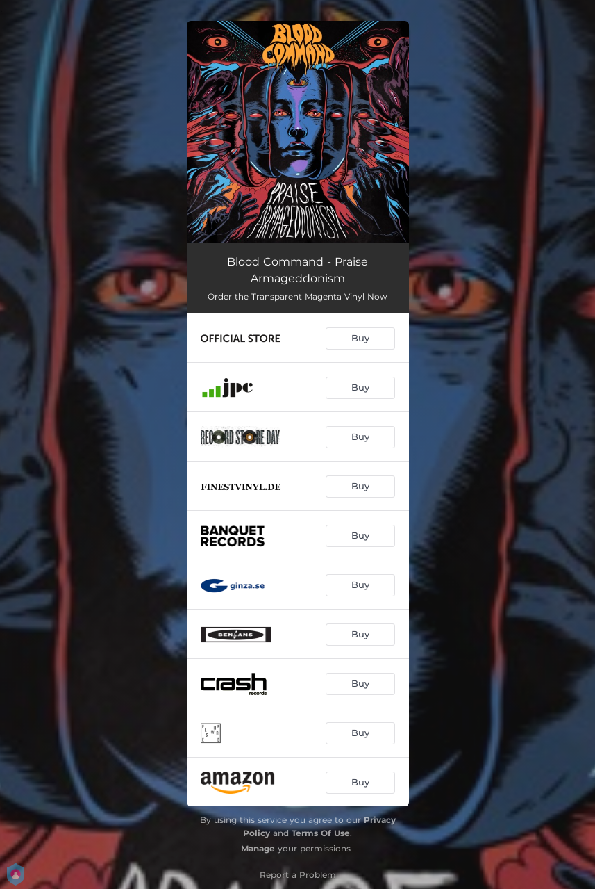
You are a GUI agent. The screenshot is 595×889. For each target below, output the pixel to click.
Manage (258, 848)
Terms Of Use (321, 833)
